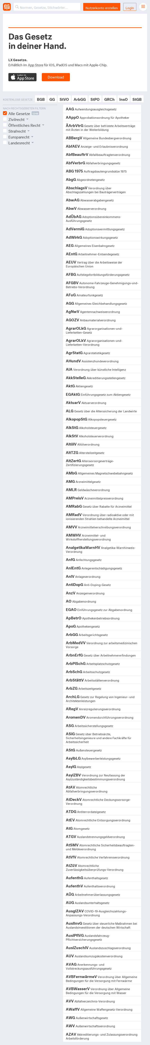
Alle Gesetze (23, 113)
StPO (95, 99)
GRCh (109, 99)
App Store (35, 64)
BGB (41, 99)
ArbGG (80, 99)
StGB (137, 99)
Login (130, 7)
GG (52, 99)
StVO (64, 99)
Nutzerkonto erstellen (102, 7)
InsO (123, 99)
